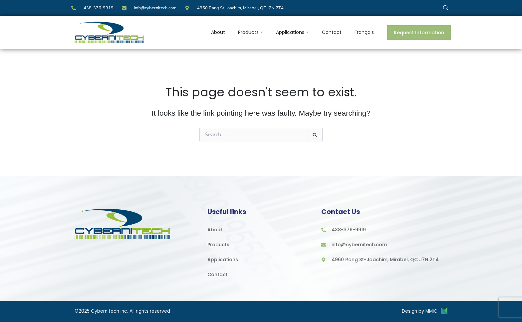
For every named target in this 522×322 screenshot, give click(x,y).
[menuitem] (364, 32)
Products (249, 32)
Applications (292, 32)
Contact (331, 32)
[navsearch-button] (446, 7)
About (217, 32)
